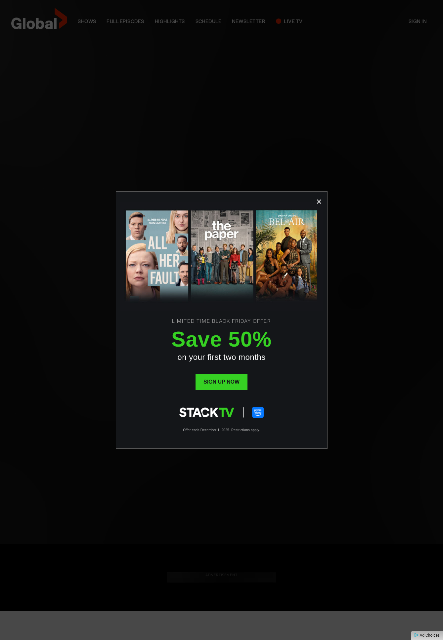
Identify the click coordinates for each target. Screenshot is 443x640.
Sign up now (221, 382)
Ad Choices (427, 635)
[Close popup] (319, 199)
